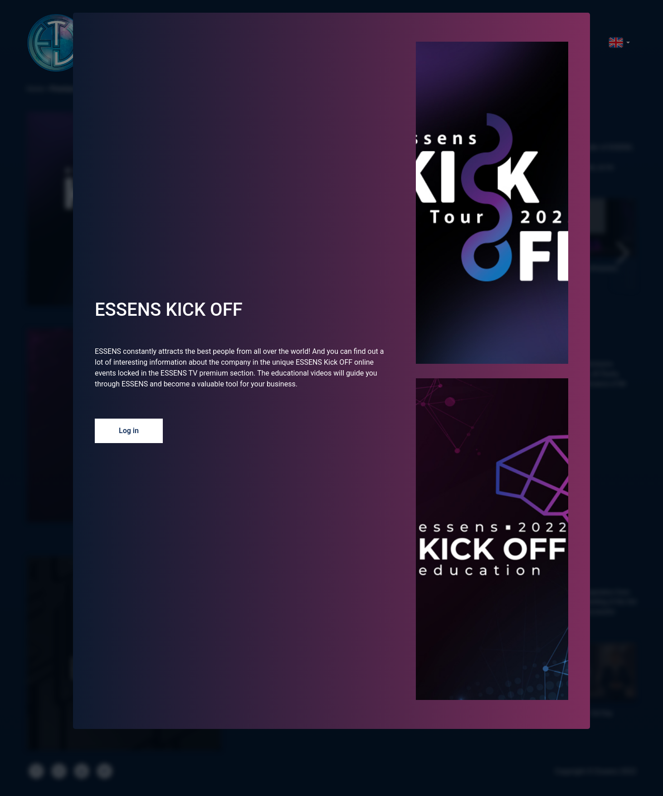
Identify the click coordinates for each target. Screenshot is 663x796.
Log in (129, 430)
